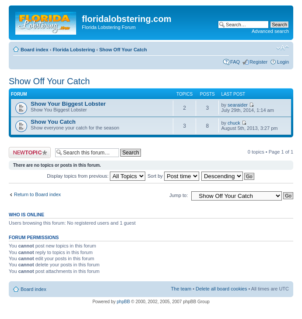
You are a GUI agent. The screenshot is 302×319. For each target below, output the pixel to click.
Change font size (282, 48)
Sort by (173, 176)
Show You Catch (53, 121)
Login (283, 62)
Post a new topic (30, 152)
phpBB (123, 301)
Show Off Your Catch (123, 49)
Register (258, 62)
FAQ (235, 62)
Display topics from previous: (96, 176)
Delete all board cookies (221, 288)
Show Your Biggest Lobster (68, 103)
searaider (238, 105)
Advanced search (270, 31)
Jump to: (178, 195)
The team (181, 288)
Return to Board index (37, 194)
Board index (35, 49)
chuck (234, 122)
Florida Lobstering (74, 49)
